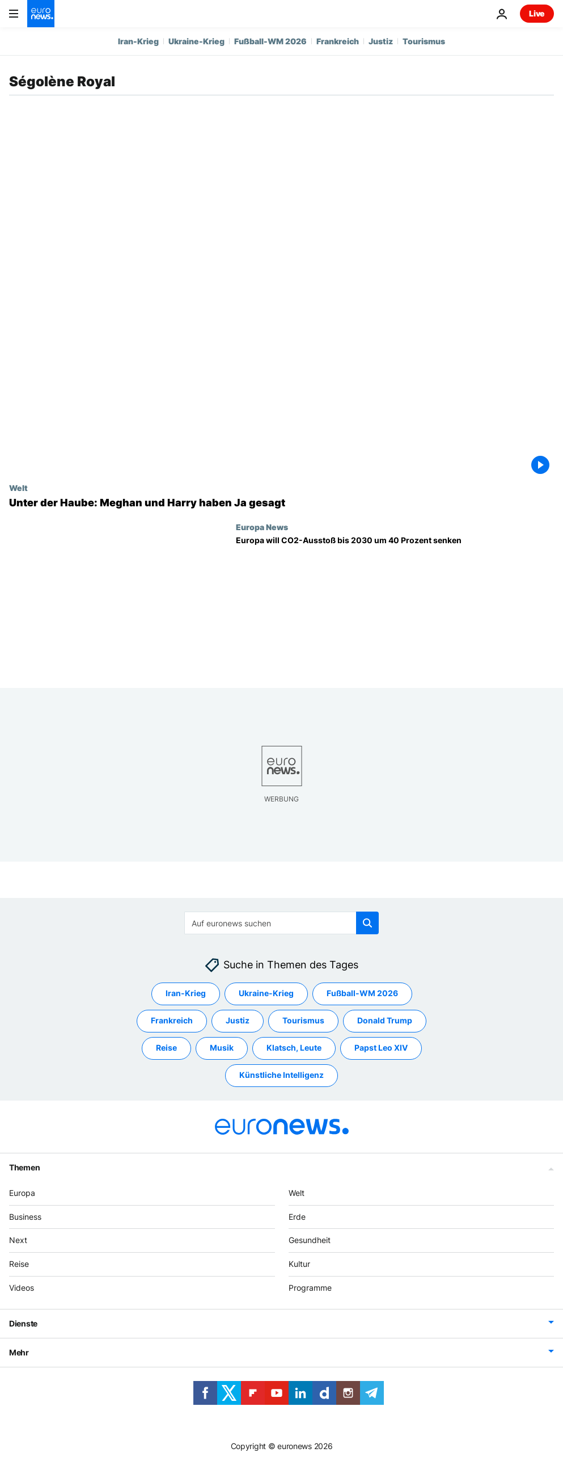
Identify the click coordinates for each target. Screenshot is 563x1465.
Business (25, 1216)
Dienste (23, 1323)
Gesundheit (310, 1240)
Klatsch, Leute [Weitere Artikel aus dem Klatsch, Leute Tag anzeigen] (293, 1048)
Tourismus (424, 41)
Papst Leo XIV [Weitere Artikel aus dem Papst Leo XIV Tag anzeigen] (381, 1048)
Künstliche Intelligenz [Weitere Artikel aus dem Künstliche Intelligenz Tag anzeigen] (281, 1075)
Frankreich (337, 41)
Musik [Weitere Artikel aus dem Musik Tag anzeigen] (222, 1048)
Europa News (262, 526)
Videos (21, 1287)
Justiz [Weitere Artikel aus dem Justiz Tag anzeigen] (237, 1021)
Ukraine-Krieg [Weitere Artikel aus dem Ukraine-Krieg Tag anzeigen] (266, 993)
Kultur (299, 1264)
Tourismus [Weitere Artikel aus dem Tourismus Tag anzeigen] (303, 1021)
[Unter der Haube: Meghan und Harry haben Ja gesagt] (281, 503)
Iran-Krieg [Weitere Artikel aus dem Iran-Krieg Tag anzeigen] (186, 993)
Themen (24, 1167)
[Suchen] (281, 923)
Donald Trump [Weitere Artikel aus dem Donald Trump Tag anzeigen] (384, 1021)
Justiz (381, 41)
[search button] (367, 923)
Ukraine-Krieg (196, 41)
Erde (297, 1216)
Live (537, 13)
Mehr (19, 1352)
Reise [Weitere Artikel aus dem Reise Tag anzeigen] (166, 1048)
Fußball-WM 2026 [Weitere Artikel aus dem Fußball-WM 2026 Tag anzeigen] (362, 993)
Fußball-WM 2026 (270, 41)
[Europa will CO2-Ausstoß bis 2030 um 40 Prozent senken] (395, 603)
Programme (310, 1287)
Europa (22, 1193)
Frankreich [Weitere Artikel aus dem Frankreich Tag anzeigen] (172, 1021)
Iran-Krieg (138, 41)
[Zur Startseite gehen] (40, 13)
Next (18, 1240)
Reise (19, 1264)
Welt (18, 487)
